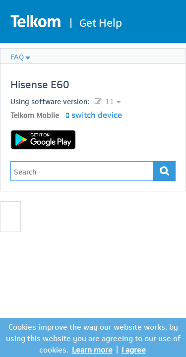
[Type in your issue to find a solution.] (82, 171)
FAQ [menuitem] (17, 56)
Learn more (92, 349)
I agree (134, 349)
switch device (96, 114)
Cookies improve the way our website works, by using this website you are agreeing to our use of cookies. (93, 337)
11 (108, 101)
